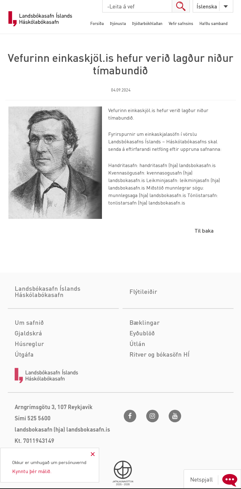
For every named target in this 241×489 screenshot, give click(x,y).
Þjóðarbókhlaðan (147, 23)
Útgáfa (24, 377)
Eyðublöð (142, 356)
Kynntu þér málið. (31, 471)
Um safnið (29, 345)
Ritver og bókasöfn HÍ (159, 377)
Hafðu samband (214, 23)
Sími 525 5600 (33, 441)
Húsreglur (29, 367)
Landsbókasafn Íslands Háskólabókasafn (40, 18)
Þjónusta (118, 23)
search (181, 6)
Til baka (204, 230)
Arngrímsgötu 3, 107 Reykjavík (54, 429)
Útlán (137, 367)
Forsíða (97, 23)
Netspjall (215, 479)
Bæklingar (144, 345)
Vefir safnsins (181, 23)
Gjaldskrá (28, 356)
